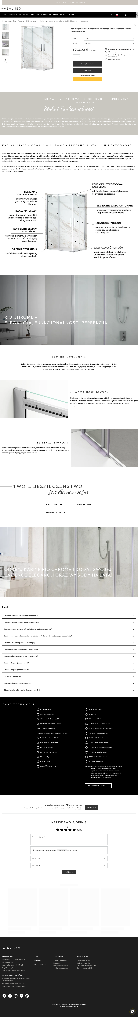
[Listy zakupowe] (132, 14)
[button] (132, 1011)
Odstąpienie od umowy (61, 968)
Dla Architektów (26, 15)
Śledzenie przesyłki (83, 963)
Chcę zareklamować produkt (86, 965)
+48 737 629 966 (7, 962)
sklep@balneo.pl (7, 968)
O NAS (36, 956)
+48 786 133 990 (7, 981)
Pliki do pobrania (43, 15)
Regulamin (56, 963)
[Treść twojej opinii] (69, 839)
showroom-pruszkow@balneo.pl (13, 984)
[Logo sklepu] (11, 8)
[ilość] (76, 56)
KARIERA (37, 960)
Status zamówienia (83, 961)
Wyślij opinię (69, 872)
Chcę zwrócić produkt (84, 968)
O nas (55, 15)
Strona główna (6, 21)
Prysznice (21, 21)
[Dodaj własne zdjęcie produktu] (73, 850)
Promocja (13, 15)
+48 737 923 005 (20, 965)
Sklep (4, 15)
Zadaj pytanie (91, 807)
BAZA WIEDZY (40, 965)
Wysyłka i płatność (60, 961)
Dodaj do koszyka (87, 64)
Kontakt (70, 15)
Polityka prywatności (60, 965)
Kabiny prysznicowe (32, 21)
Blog (62, 15)
